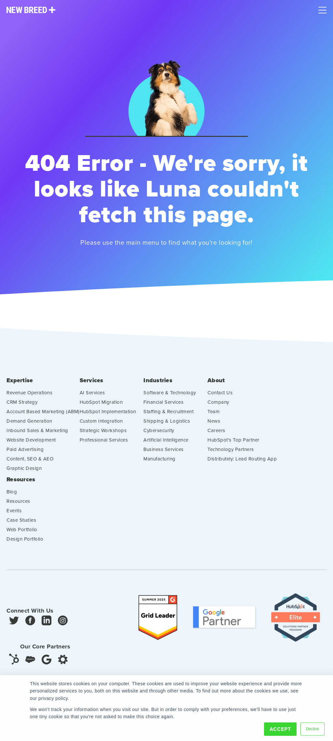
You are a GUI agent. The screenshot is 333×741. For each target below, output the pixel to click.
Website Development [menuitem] (31, 442)
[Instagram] (63, 625)
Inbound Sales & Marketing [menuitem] (37, 433)
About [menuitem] (216, 383)
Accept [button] (280, 729)
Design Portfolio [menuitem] (25, 541)
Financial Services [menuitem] (163, 404)
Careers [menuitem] (216, 433)
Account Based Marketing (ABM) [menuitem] (43, 414)
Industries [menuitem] (157, 383)
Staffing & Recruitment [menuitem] (168, 414)
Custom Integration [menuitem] (101, 423)
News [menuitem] (213, 423)
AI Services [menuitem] (92, 395)
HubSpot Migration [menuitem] (101, 404)
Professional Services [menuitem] (104, 442)
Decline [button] (312, 729)
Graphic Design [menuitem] (24, 471)
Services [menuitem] (91, 383)
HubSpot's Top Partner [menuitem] (233, 442)
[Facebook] (30, 625)
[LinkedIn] (46, 625)
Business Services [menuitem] (163, 452)
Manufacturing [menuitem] (159, 461)
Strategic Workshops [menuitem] (103, 433)
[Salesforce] (30, 662)
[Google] (46, 662)
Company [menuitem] (218, 404)
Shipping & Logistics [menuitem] (166, 423)
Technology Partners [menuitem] (230, 452)
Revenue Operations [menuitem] (29, 395)
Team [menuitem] (213, 414)
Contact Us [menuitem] (220, 395)
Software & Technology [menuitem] (169, 395)
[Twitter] (14, 625)
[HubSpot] (14, 661)
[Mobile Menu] (322, 8)
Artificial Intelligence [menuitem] (166, 442)
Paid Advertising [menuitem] (25, 452)
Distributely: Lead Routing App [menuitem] (242, 461)
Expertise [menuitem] (20, 383)
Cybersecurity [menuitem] (158, 433)
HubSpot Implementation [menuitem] (108, 414)
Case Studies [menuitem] (21, 522)
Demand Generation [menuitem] (29, 423)
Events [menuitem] (14, 513)
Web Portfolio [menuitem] (22, 532)
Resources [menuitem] (21, 482)
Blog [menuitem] (12, 494)
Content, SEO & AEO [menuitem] (30, 461)
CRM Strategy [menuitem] (22, 404)
